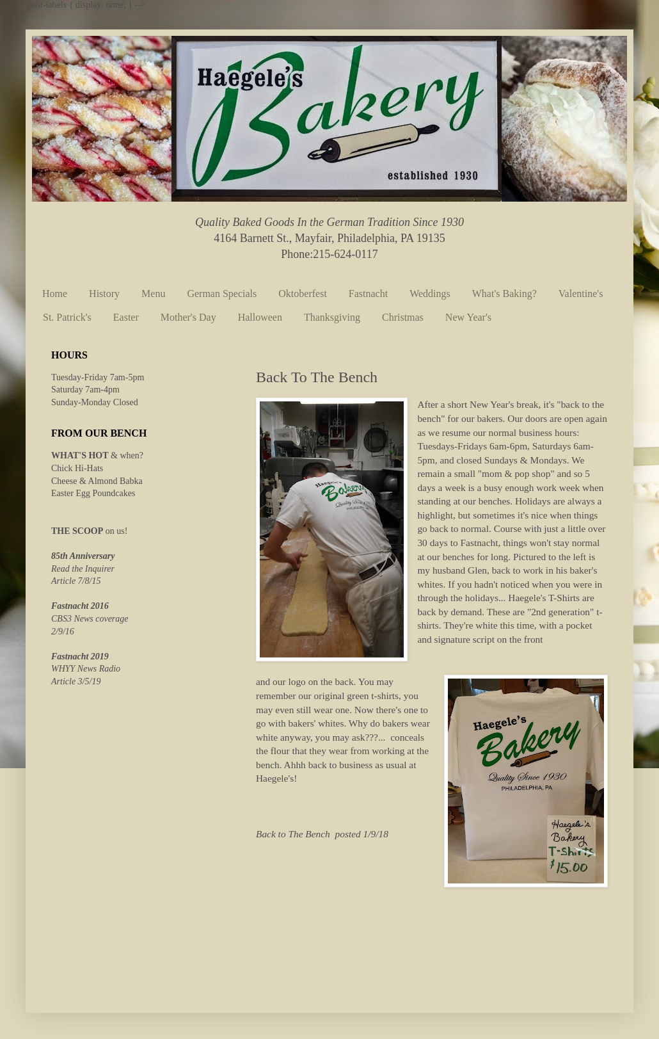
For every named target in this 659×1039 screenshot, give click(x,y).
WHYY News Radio (85, 668)
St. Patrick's (67, 317)
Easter (126, 317)
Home (54, 293)
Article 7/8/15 (75, 581)
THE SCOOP (77, 531)
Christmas (403, 317)
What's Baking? (504, 293)
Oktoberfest (302, 293)
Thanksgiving (332, 317)
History (104, 293)
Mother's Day (188, 317)
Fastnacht (368, 293)
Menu (153, 293)
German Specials (222, 293)
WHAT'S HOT (80, 455)
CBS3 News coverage (90, 619)
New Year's (468, 317)
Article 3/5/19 (75, 681)
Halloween (260, 317)
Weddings (429, 293)
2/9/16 (62, 631)
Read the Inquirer (83, 569)
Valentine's (581, 293)
